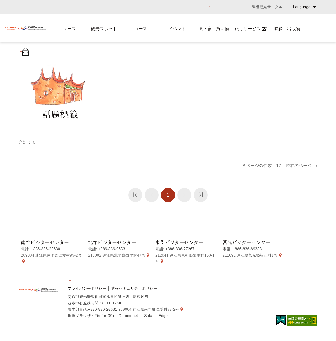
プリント (277, 52)
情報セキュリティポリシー (134, 288)
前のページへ (152, 195)
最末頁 (201, 195)
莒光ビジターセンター (246, 242)
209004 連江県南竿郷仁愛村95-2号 (51, 255)
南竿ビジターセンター (45, 242)
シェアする (288, 52)
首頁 (27, 52)
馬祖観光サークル (267, 7)
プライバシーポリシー (87, 288)
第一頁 (135, 195)
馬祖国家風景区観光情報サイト (25, 28)
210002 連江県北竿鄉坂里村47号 (116, 255)
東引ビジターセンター (179, 242)
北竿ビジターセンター (112, 242)
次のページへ (184, 195)
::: (208, 7)
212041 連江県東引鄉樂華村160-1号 (184, 258)
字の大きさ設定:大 (300, 52)
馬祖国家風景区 (38, 289)
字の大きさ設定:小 (312, 52)
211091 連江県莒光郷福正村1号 (250, 255)
